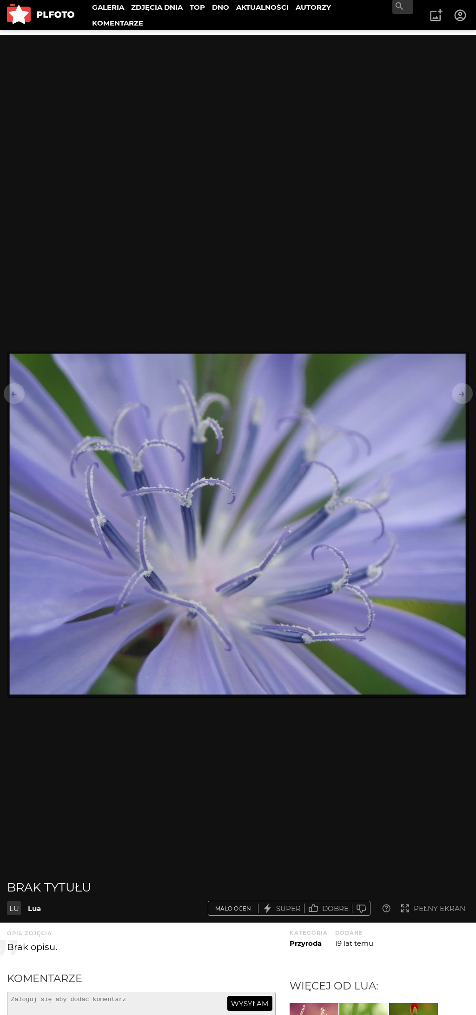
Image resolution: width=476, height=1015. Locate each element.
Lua (34, 908)
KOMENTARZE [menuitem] (117, 23)
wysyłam (249, 1003)
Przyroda (306, 943)
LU (14, 908)
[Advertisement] (238, 100)
